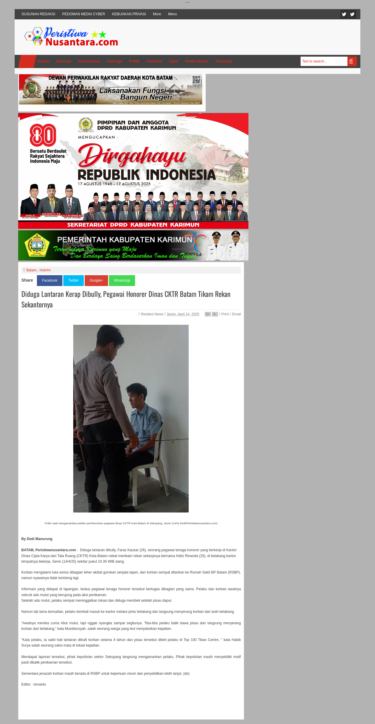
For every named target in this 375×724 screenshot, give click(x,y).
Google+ (96, 280)
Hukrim (45, 270)
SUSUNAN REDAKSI (38, 14)
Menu (172, 14)
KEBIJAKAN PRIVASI (129, 14)
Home (27, 61)
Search (352, 61)
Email (235, 314)
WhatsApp (122, 280)
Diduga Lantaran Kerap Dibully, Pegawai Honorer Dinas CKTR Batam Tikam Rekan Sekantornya (126, 298)
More (157, 14)
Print (224, 314)
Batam (31, 270)
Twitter (344, 14)
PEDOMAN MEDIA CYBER (83, 14)
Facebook (352, 14)
